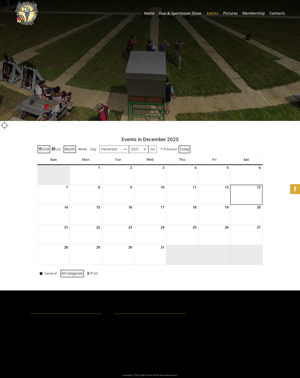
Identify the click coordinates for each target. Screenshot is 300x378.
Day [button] (93, 149)
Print (92, 274)
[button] (168, 149)
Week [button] (82, 149)
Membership (253, 13)
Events (213, 13)
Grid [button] (43, 149)
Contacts (277, 13)
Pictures (230, 13)
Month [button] (70, 149)
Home (149, 13)
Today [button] (184, 149)
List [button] (56, 149)
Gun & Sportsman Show (180, 13)
